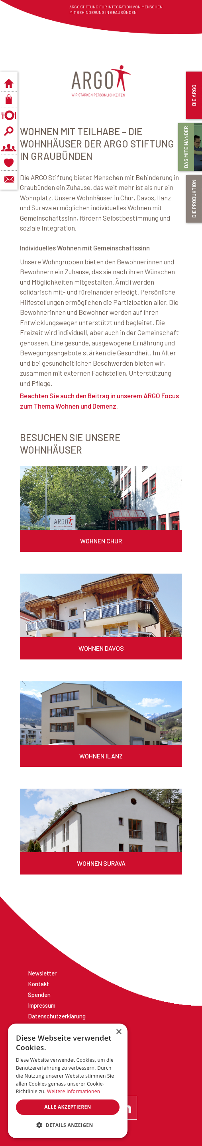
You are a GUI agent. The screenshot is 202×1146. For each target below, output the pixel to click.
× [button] (119, 1032)
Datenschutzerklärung (57, 1016)
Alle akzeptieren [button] (67, 1106)
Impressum (41, 1005)
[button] (68, 1125)
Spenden (39, 994)
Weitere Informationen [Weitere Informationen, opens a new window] (73, 1091)
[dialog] (67, 1081)
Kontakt (38, 983)
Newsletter (42, 973)
